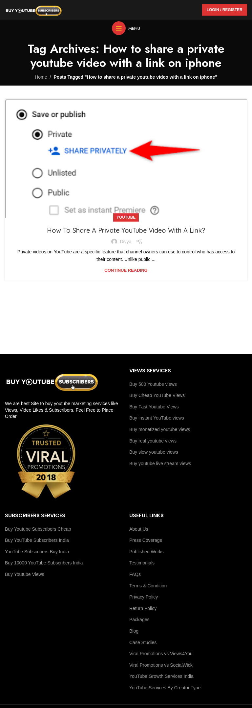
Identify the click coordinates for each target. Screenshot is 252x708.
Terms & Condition (148, 585)
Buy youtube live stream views (160, 463)
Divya (125, 241)
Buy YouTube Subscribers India (37, 540)
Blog (133, 631)
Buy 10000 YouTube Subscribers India (44, 562)
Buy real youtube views (153, 440)
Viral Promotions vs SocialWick (161, 665)
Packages (139, 619)
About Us (138, 529)
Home (41, 77)
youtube (126, 217)
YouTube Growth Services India (161, 676)
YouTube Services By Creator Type (164, 687)
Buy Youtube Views (24, 574)
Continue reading (125, 270)
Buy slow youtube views (153, 452)
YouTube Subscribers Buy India (37, 551)
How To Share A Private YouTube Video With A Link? (126, 230)
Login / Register (224, 10)
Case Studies (143, 642)
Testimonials (142, 562)
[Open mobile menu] (126, 28)
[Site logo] (33, 9)
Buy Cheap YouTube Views (157, 395)
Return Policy (143, 608)
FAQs (135, 574)
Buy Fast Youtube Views (154, 406)
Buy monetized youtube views (159, 429)
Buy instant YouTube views (156, 418)
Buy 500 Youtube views (153, 384)
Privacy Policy (143, 597)
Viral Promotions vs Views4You (161, 653)
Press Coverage (145, 540)
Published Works (146, 551)
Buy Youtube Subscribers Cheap (38, 529)
